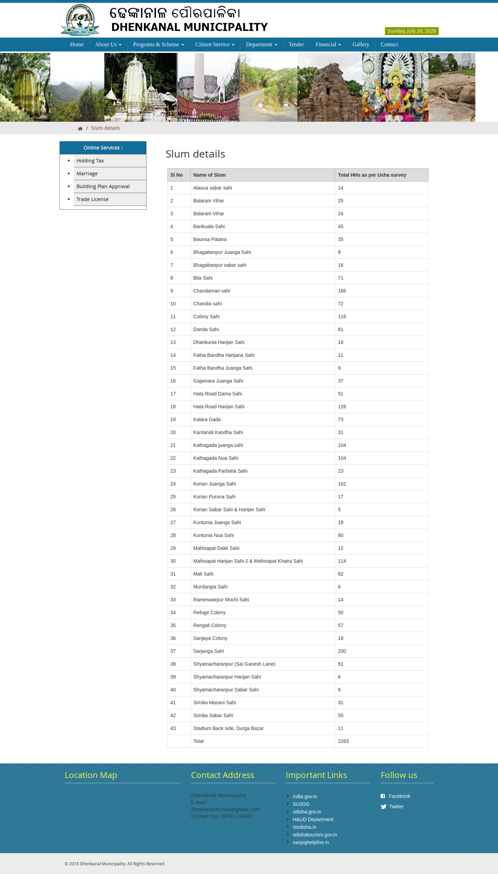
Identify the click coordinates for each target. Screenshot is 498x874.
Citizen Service (215, 44)
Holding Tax (90, 160)
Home (77, 44)
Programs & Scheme (158, 44)
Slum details (105, 128)
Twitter (392, 806)
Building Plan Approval (103, 186)
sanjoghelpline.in (311, 842)
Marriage (87, 173)
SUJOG (301, 804)
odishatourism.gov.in (315, 834)
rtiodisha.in (304, 827)
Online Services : (103, 147)
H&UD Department (313, 819)
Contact (389, 44)
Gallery (361, 44)
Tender (296, 44)
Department (261, 44)
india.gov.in (305, 796)
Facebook (395, 796)
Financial (328, 44)
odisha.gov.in (307, 812)
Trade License (93, 199)
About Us (108, 44)
